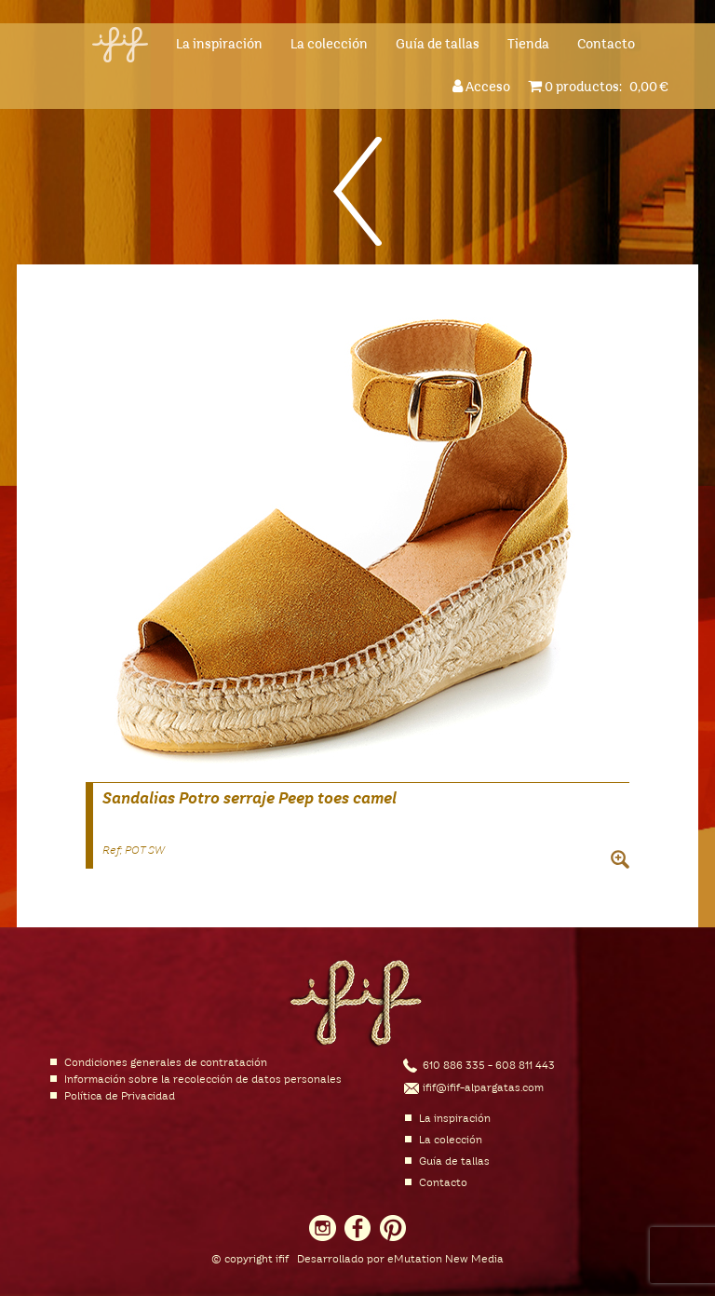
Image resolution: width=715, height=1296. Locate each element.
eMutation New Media (445, 1259)
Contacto (606, 44)
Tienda (528, 44)
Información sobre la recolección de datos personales (203, 1080)
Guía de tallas (437, 44)
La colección (329, 44)
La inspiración (219, 44)
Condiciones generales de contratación (165, 1063)
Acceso (484, 86)
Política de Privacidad (119, 1096)
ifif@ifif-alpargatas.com (483, 1088)
